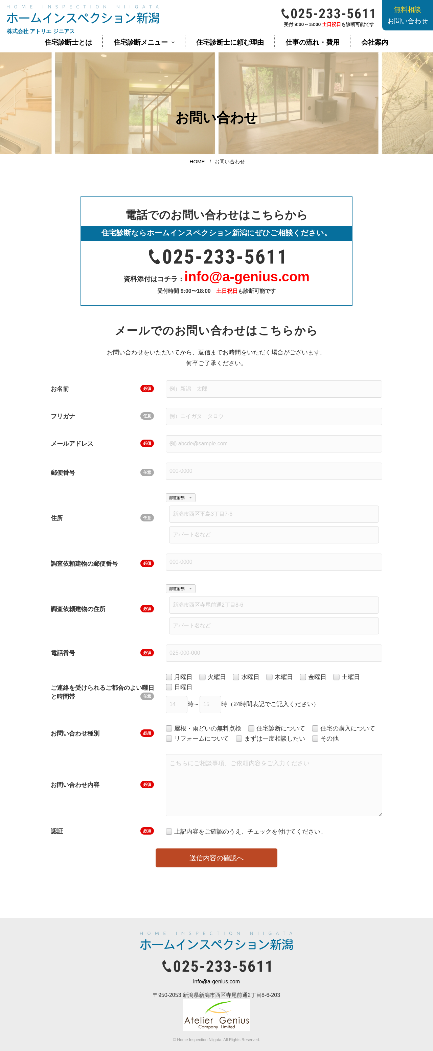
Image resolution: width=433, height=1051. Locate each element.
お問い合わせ (407, 15)
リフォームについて (197, 738)
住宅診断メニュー (141, 42)
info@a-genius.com (216, 981)
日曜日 (179, 687)
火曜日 (212, 677)
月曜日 (179, 677)
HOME (197, 161)
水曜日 (246, 677)
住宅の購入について (343, 728)
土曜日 (346, 677)
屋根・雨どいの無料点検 (203, 728)
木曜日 (279, 677)
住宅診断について (276, 728)
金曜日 (313, 677)
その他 (325, 738)
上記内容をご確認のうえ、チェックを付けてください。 (246, 831)
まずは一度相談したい (270, 738)
